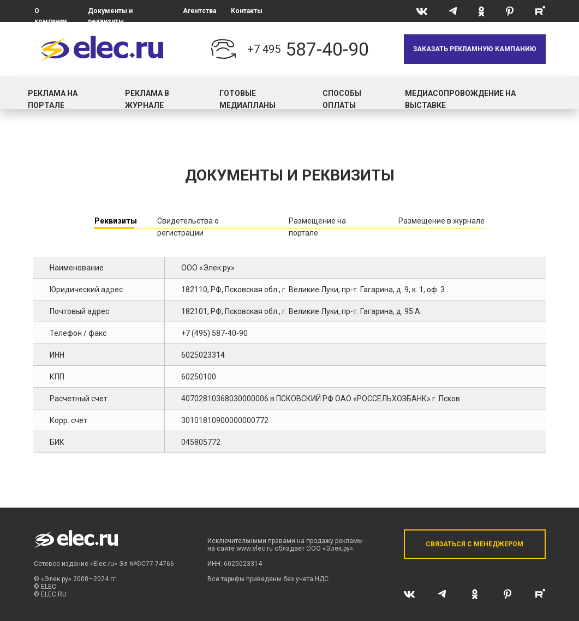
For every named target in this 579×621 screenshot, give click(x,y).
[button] (475, 49)
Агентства (199, 11)
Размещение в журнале (441, 220)
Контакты (246, 11)
